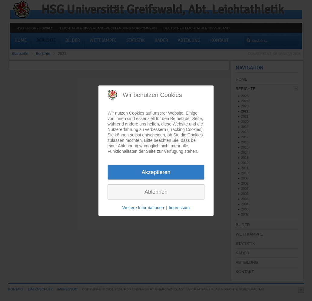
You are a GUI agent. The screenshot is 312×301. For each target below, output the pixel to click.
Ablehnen (156, 192)
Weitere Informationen (143, 207)
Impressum (179, 207)
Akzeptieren (155, 172)
